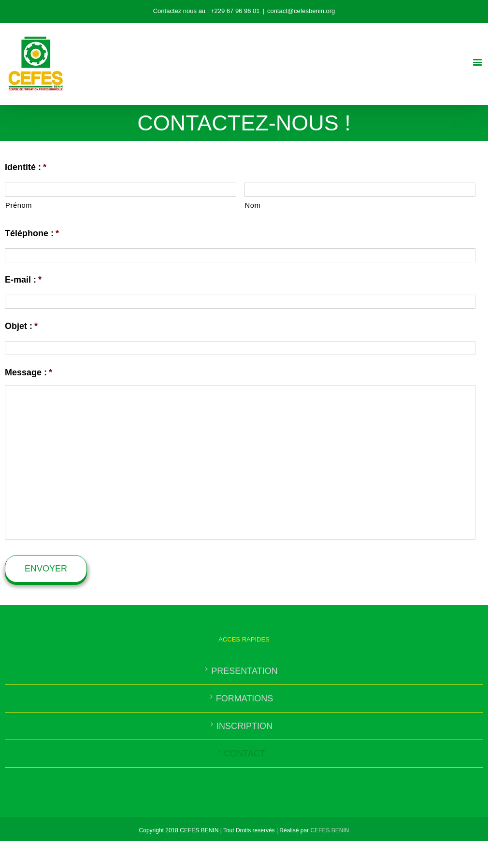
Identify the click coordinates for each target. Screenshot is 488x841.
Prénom (18, 205)
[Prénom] (120, 190)
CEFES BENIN (329, 830)
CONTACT (244, 753)
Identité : (25, 167)
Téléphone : (32, 233)
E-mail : (23, 280)
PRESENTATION (244, 671)
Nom (253, 205)
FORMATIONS (244, 698)
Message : (28, 372)
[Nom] (360, 190)
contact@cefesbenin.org (301, 10)
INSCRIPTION (244, 726)
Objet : (21, 326)
